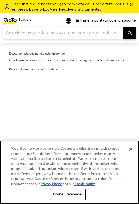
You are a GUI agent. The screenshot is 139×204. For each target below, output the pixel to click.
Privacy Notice (51, 184)
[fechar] (132, 4)
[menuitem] (17, 21)
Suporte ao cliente (57, 69)
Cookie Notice (84, 184)
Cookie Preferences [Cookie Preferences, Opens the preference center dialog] (68, 194)
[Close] (130, 149)
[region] (69, 172)
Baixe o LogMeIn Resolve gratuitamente (64, 9)
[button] (69, 21)
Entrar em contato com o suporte (106, 20)
